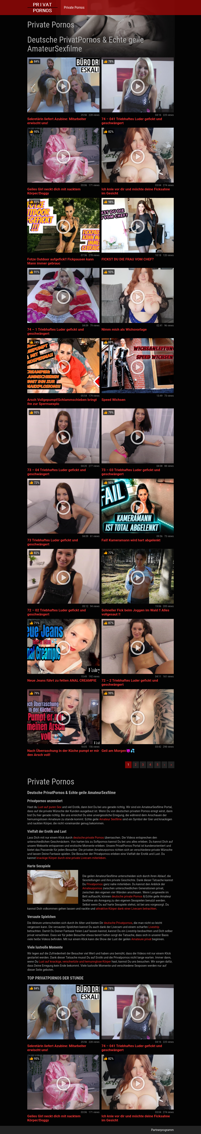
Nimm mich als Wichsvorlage (124, 329)
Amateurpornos (92, 888)
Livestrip (154, 927)
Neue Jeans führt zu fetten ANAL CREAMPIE (61, 680)
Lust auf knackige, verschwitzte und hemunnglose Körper (75, 961)
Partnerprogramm (162, 1130)
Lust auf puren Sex (49, 807)
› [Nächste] (164, 764)
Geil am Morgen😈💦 (118, 751)
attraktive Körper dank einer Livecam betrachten (126, 908)
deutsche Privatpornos (118, 923)
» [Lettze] (171, 764)
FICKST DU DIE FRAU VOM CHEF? (128, 259)
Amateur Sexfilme (110, 819)
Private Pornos (74, 7)
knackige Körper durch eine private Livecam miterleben (71, 858)
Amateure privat (141, 939)
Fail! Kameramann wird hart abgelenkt (131, 540)
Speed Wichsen (113, 400)
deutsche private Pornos (88, 837)
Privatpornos (94, 884)
